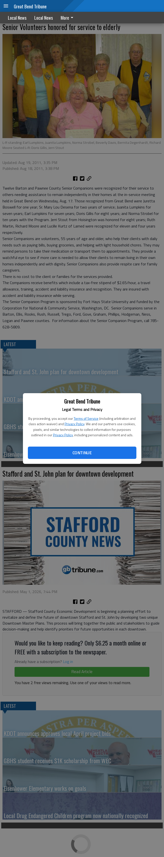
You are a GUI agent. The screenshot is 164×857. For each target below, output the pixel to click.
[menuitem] (68, 17)
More (68, 18)
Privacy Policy (74, 423)
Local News (17, 18)
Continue (82, 453)
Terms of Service (86, 418)
